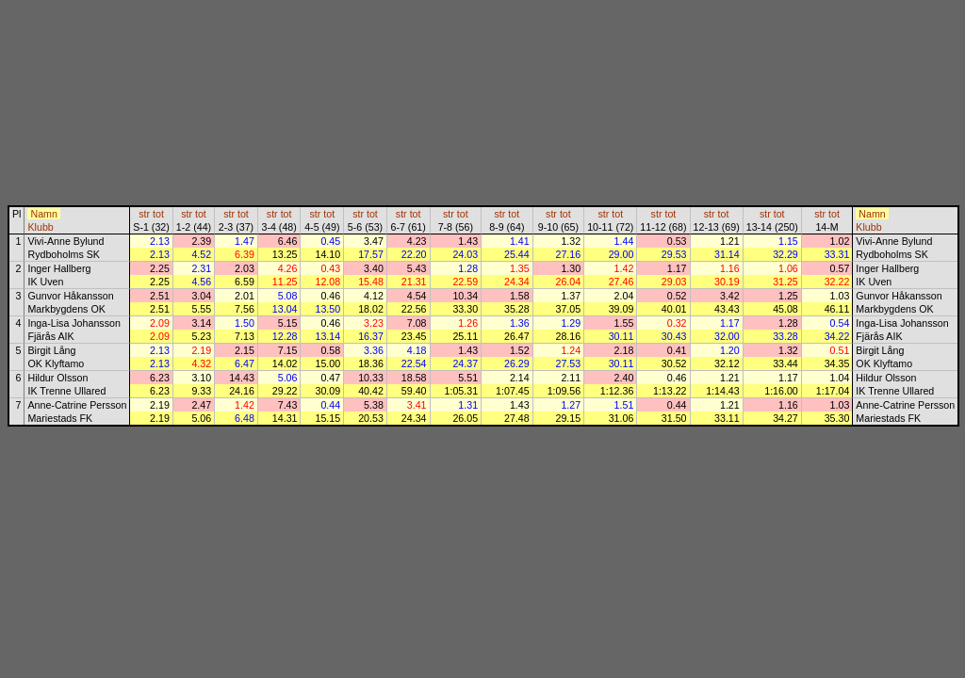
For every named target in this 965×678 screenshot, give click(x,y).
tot (158, 213)
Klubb (40, 227)
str (144, 213)
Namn (43, 213)
